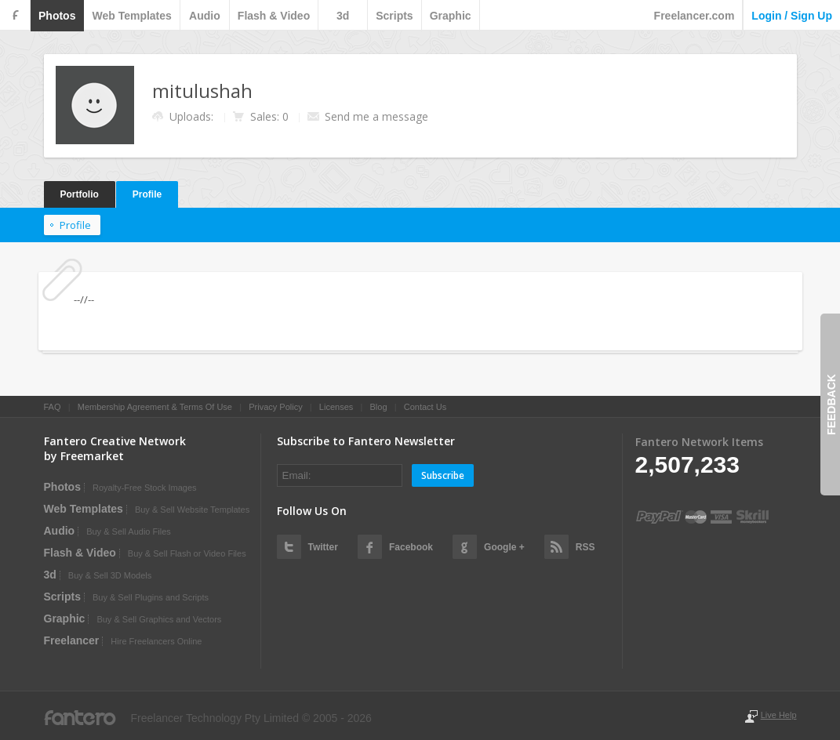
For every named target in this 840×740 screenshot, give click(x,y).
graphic (450, 15)
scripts (394, 15)
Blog (378, 407)
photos (56, 15)
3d (342, 15)
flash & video (274, 15)
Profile (147, 194)
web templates (131, 15)
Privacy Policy (275, 407)
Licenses (336, 407)
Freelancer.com (694, 15)
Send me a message (376, 116)
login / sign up (791, 15)
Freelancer (72, 640)
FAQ (52, 407)
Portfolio (79, 194)
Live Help (779, 715)
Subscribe (442, 475)
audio (204, 15)
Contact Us (425, 407)
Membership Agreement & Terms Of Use (155, 407)
